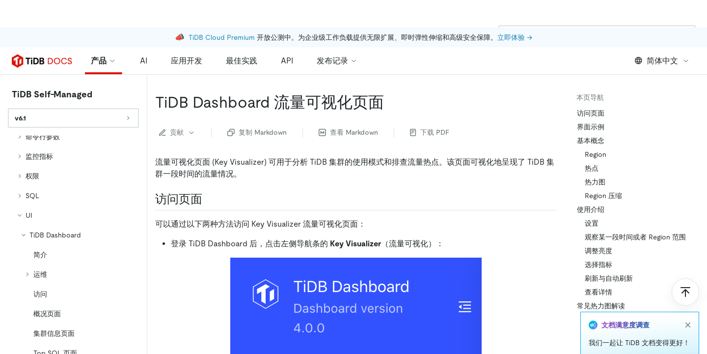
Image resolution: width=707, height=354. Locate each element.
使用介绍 (590, 209)
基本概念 (590, 141)
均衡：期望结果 (609, 320)
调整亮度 (598, 251)
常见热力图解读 (601, 306)
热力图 (595, 182)
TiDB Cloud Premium (222, 10)
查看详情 (598, 292)
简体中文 (662, 60)
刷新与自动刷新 (609, 278)
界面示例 (590, 127)
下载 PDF (429, 132)
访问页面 (590, 113)
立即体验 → (514, 10)
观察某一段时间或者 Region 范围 (635, 237)
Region (595, 154)
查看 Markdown (348, 132)
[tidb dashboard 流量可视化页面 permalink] (392, 102)
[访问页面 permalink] (210, 199)
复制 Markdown (257, 132)
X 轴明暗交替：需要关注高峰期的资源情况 (639, 338)
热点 (591, 168)
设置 (591, 223)
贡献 (177, 132)
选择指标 (598, 264)
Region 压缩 (603, 196)
